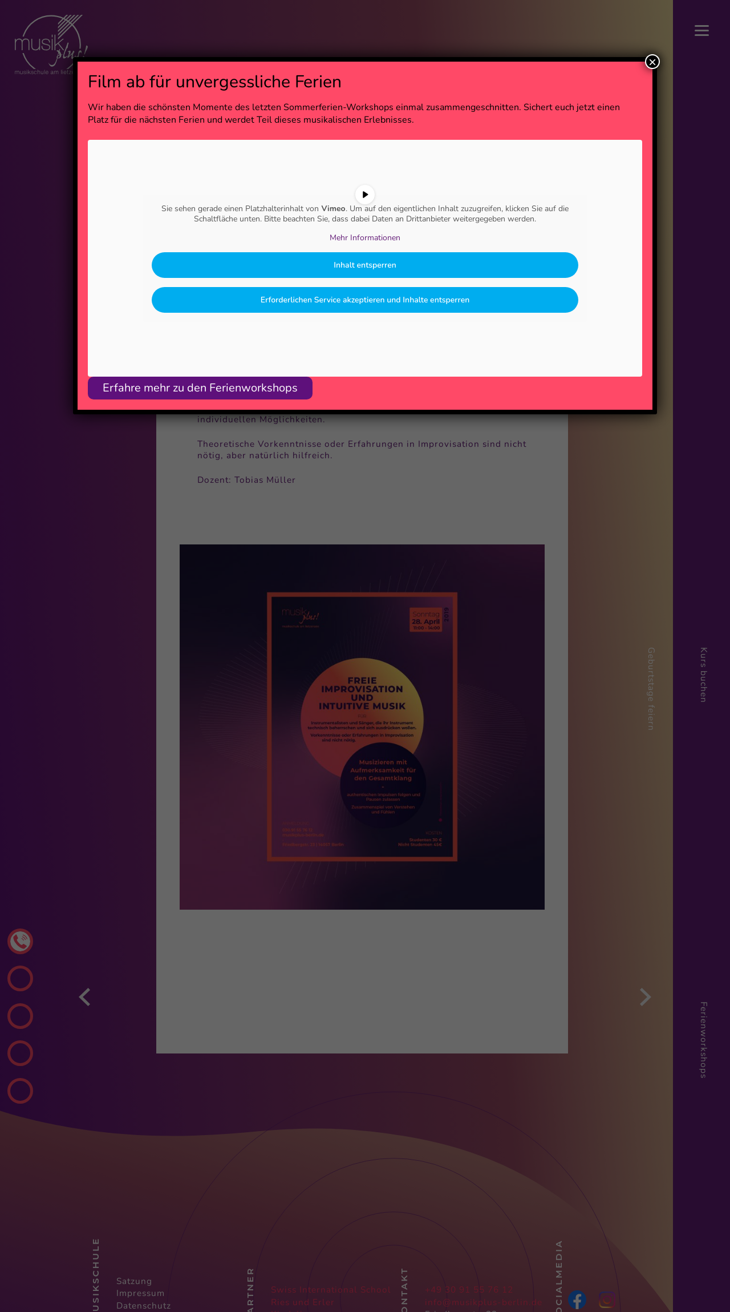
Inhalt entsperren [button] (365, 265)
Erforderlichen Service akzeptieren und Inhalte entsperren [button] (365, 299)
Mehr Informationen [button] (365, 238)
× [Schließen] (652, 61)
